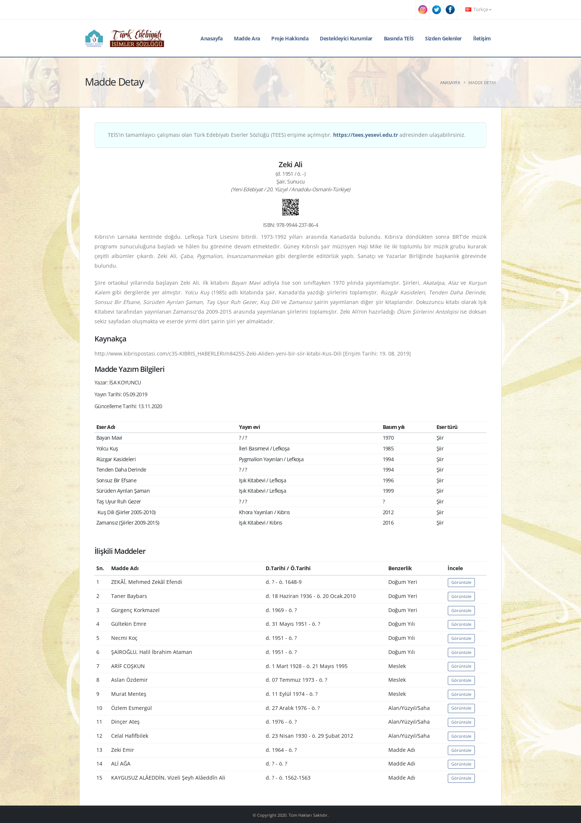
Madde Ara (247, 38)
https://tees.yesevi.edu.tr (365, 134)
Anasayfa (211, 38)
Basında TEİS (399, 38)
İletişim (482, 38)
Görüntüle (461, 582)
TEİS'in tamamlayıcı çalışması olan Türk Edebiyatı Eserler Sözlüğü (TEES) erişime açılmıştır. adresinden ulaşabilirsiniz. (287, 134)
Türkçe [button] (478, 9)
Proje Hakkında (289, 38)
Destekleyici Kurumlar (346, 38)
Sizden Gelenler (443, 38)
